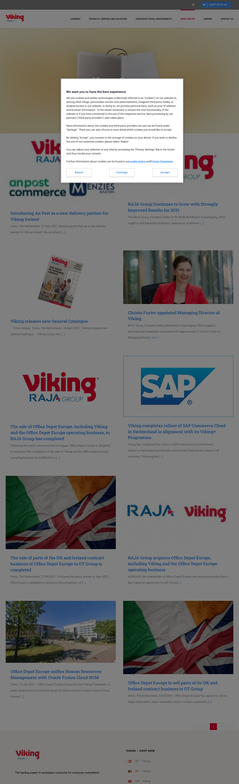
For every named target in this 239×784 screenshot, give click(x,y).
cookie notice (137, 161)
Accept (164, 172)
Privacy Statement (162, 161)
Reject (79, 172)
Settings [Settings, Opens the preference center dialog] (122, 172)
